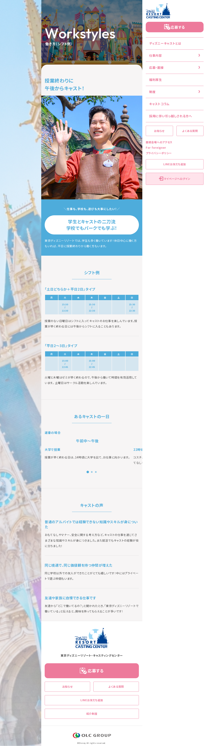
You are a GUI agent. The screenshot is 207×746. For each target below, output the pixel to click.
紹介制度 (91, 714)
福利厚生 (155, 79)
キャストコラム (159, 104)
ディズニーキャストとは (165, 43)
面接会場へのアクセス (159, 142)
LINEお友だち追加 (174, 164)
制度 (152, 92)
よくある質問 (190, 131)
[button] (88, 472)
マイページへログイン (177, 179)
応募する (178, 27)
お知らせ (159, 131)
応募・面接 (156, 67)
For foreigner (156, 148)
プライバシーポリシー (159, 153)
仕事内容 (155, 55)
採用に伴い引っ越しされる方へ (170, 116)
